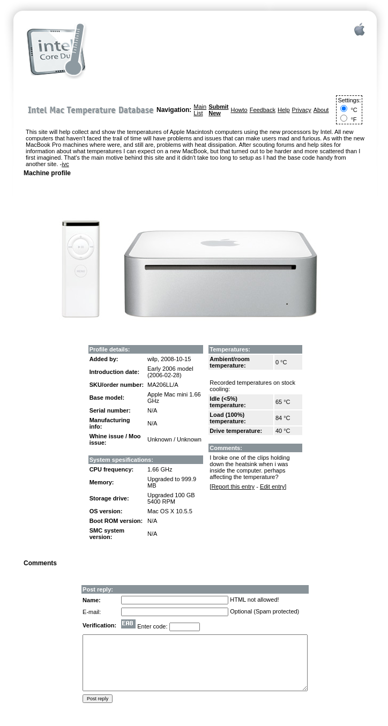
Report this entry (233, 486)
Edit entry (272, 486)
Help (284, 110)
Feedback (262, 110)
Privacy (301, 110)
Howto (238, 110)
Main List (199, 109)
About (321, 110)
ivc (65, 164)
